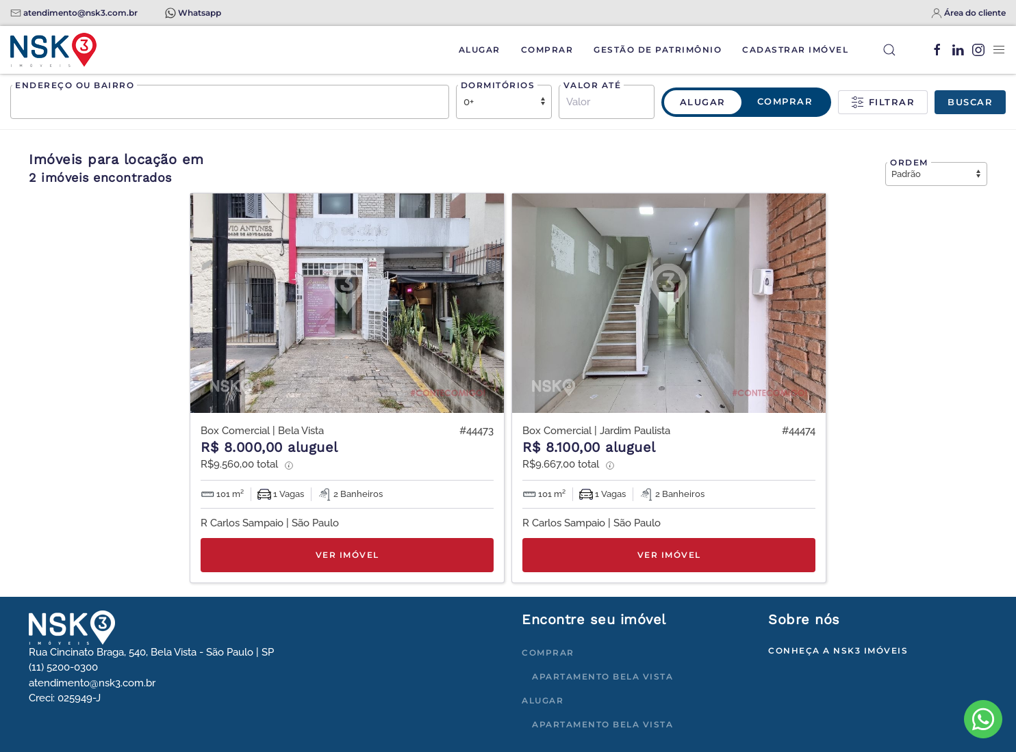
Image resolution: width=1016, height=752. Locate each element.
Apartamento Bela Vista (602, 676)
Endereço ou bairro (74, 85)
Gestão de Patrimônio (658, 49)
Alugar (479, 49)
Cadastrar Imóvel (795, 49)
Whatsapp (199, 13)
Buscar (970, 101)
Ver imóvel (347, 555)
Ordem (909, 162)
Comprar (547, 49)
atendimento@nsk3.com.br (80, 13)
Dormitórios (498, 85)
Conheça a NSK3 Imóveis (838, 650)
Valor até (592, 85)
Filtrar (883, 102)
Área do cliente (975, 13)
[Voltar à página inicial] (53, 50)
